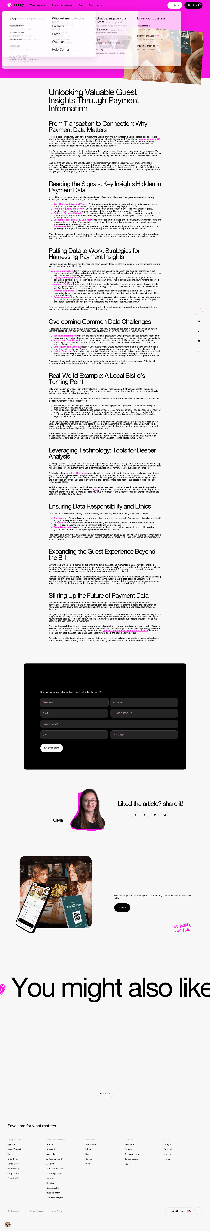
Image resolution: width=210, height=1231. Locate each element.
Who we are (90, 1144)
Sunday (16, 5)
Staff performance (54, 1169)
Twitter (167, 1159)
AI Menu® (50, 1149)
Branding (50, 1183)
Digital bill (12, 1144)
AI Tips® (50, 1164)
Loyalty (49, 1178)
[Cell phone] (144, 713)
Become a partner (132, 1154)
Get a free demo (51, 748)
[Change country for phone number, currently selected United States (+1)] (113, 713)
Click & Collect (14, 1164)
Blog (87, 1154)
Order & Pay (13, 1159)
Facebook (168, 1149)
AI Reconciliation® (54, 1159)
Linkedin (167, 1154)
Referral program (132, 1159)
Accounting (51, 1154)
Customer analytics (54, 1198)
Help (127, 1164)
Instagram (168, 1144)
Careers (88, 1159)
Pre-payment (13, 1173)
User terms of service (35, 1211)
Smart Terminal (14, 1149)
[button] (8, 1224)
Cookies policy (14, 1211)
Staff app (50, 1144)
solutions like (77, 473)
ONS (96, 489)
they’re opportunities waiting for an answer (126, 630)
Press (87, 1164)
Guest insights (52, 1188)
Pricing (88, 1149)
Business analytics (54, 1193)
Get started (130, 1144)
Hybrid (10, 1154)
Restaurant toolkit (19, 31)
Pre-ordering (13, 1169)
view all (105, 1093)
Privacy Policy (56, 1211)
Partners (128, 1149)
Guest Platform (14, 1178)
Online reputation (54, 1173)
